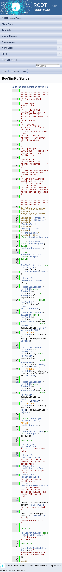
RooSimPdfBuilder (31, 254)
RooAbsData (27, 321)
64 (15, 455)
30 (15, 252)
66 (15, 474)
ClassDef (26, 548)
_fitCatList (38, 515)
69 (15, 500)
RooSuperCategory (31, 248)
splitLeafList (29, 420)
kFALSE (35, 308)
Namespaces (32, 42)
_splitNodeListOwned (33, 468)
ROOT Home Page (11, 18)
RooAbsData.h (30, 232)
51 (15, 381)
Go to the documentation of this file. (30, 87)
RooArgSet (29, 267)
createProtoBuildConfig (34, 281)
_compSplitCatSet (31, 457)
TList (26, 483)
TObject (34, 256)
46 (15, 347)
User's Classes (9, 36)
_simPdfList (37, 504)
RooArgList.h (30, 228)
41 (15, 312)
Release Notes (9, 60)
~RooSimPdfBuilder (34, 271)
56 (15, 418)
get (24, 338)
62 (15, 444)
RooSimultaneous (38, 237)
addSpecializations (32, 431)
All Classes (32, 48)
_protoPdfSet (28, 446)
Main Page (7, 24)
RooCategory (36, 243)
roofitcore (15, 71)
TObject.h (39, 220)
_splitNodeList (30, 425)
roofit (4, 71)
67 (15, 483)
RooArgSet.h (29, 224)
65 (15, 466)
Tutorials (6, 30)
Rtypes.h (39, 217)
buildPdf (26, 289)
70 (15, 511)
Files (32, 54)
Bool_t (25, 306)
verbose (25, 308)
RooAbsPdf (34, 241)
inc (24, 71)
